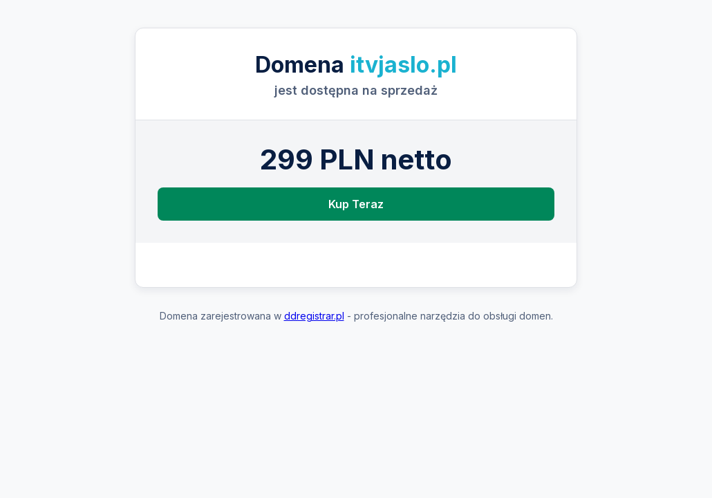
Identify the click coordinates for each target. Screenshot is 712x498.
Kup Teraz (356, 204)
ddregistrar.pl (314, 316)
